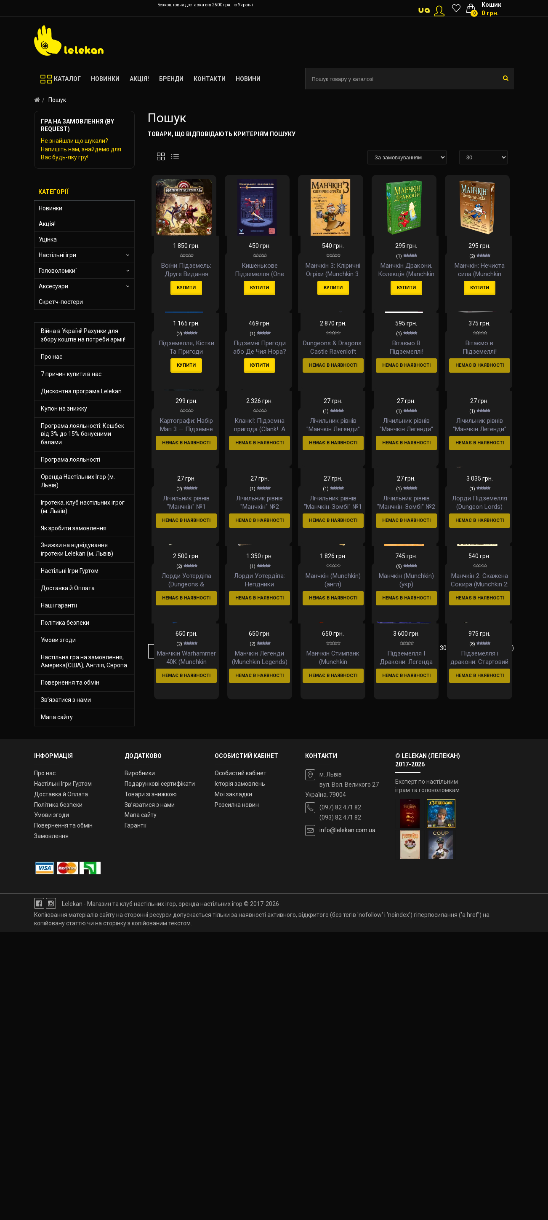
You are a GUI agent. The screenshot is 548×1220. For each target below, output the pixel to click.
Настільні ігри (57, 255)
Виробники (140, 1061)
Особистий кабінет (240, 1061)
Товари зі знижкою (151, 1082)
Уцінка (48, 239)
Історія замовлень (240, 1071)
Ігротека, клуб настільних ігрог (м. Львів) (83, 506)
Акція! (47, 223)
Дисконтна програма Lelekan (81, 391)
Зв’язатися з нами (66, 699)
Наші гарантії (59, 605)
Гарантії (135, 1113)
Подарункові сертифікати (160, 1071)
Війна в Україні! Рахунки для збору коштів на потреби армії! (83, 335)
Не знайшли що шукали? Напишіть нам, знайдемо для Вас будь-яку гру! (81, 149)
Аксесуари (53, 286)
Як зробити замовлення (73, 528)
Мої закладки (233, 1082)
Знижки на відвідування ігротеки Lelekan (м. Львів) (77, 549)
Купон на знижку (64, 408)
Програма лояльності (70, 459)
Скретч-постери (61, 301)
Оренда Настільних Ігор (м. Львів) (78, 481)
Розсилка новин (237, 1092)
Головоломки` (58, 270)
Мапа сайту (57, 717)
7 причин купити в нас (71, 374)
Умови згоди (58, 640)
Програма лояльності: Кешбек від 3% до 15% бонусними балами (82, 434)
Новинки (50, 208)
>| (199, 996)
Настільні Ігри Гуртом (69, 570)
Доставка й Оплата (68, 588)
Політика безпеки (65, 622)
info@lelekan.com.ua (347, 1118)
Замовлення (51, 1124)
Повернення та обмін (70, 682)
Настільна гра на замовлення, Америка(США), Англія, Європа (84, 661)
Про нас (51, 356)
